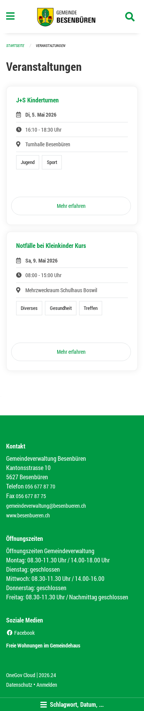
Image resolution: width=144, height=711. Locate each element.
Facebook (20, 632)
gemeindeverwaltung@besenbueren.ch (46, 505)
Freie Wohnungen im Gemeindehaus (43, 645)
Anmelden (46, 684)
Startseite (15, 45)
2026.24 (47, 675)
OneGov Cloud (20, 675)
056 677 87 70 (40, 486)
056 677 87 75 (31, 496)
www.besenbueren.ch (28, 515)
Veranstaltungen (50, 45)
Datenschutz (19, 684)
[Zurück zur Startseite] (72, 16)
